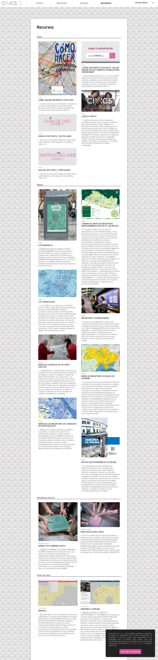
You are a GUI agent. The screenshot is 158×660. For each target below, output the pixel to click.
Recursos (106, 3)
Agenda (84, 3)
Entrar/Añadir (141, 3)
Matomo (122, 633)
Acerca (39, 3)
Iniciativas (61, 3)
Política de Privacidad (136, 643)
